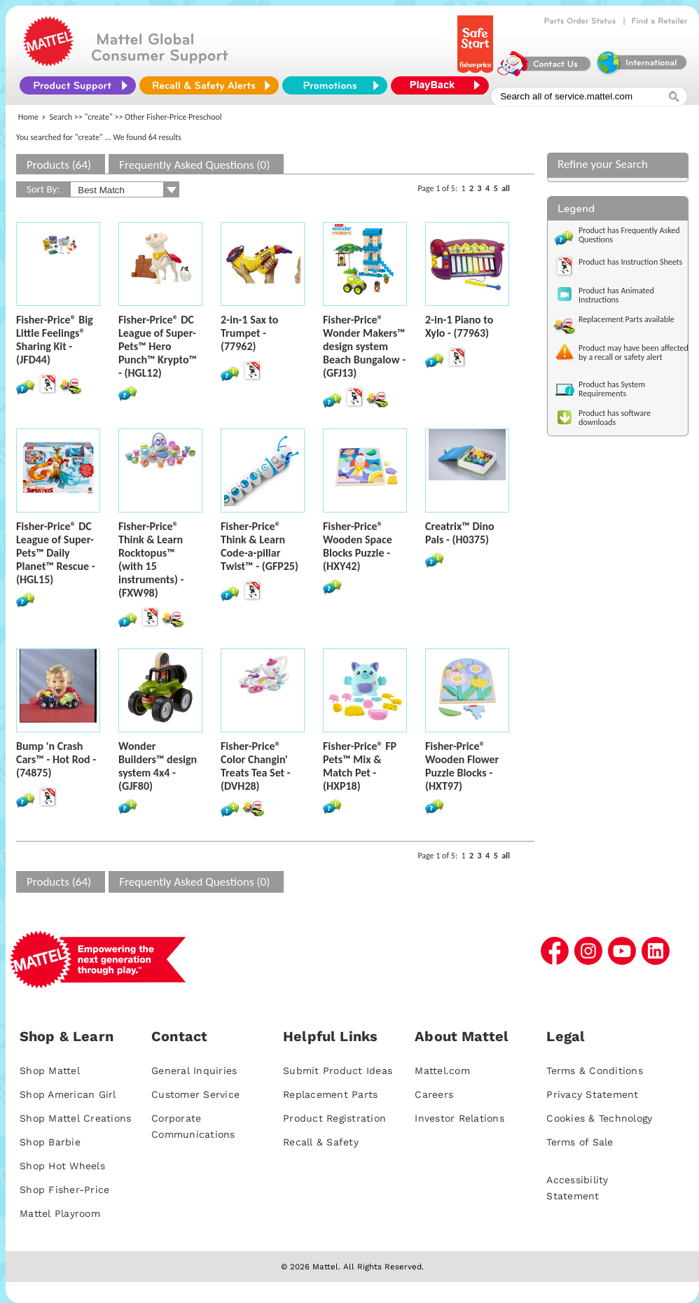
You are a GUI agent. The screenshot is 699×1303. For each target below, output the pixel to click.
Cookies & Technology (599, 1118)
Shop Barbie (50, 1142)
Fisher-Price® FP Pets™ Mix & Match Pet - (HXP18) (359, 766)
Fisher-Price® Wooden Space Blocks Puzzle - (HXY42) (357, 546)
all (505, 188)
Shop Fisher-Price (64, 1189)
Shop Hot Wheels (62, 1165)
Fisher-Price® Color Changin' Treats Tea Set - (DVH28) (256, 766)
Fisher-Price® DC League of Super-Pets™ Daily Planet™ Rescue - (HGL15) (55, 553)
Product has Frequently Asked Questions (629, 234)
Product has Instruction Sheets (630, 262)
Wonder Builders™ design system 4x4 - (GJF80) (157, 766)
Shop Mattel (50, 1070)
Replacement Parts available (626, 319)
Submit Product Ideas (337, 1070)
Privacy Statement (592, 1094)
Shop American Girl (68, 1094)
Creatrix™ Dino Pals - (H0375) (459, 533)
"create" (99, 117)
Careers (434, 1094)
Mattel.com (442, 1070)
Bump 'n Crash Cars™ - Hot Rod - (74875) (56, 759)
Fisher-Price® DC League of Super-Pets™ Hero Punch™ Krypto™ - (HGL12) (157, 346)
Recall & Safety (321, 1142)
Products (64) (59, 165)
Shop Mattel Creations (75, 1118)
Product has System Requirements (612, 388)
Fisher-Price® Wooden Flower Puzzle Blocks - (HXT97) (462, 766)
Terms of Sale (579, 1142)
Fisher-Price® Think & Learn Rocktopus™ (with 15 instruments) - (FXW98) (151, 559)
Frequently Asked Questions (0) (194, 165)
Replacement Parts (330, 1094)
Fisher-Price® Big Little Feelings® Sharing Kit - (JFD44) (54, 339)
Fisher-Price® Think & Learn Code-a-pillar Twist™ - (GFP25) (259, 546)
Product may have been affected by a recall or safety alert (633, 352)
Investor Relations (459, 1118)
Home (28, 117)
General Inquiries (194, 1070)
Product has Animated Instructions (616, 295)
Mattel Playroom (60, 1213)
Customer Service (195, 1094)
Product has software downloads (615, 417)
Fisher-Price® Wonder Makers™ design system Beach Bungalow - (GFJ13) (364, 346)
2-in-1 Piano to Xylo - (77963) (459, 326)
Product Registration (334, 1118)
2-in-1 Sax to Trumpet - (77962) (249, 333)
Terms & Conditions (594, 1070)
